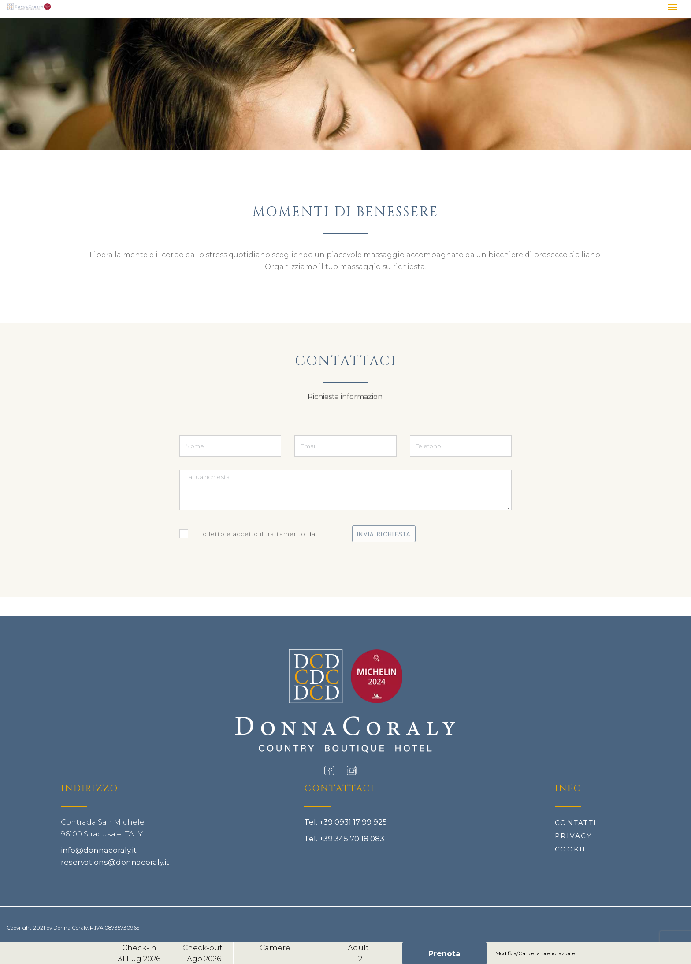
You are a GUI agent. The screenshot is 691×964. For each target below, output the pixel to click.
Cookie (571, 849)
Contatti (576, 822)
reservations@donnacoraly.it (115, 862)
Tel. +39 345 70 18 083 (344, 838)
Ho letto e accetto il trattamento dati (249, 533)
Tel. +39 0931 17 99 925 (345, 822)
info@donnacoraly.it (99, 850)
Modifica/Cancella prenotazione (535, 953)
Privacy (573, 836)
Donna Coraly (70, 928)
